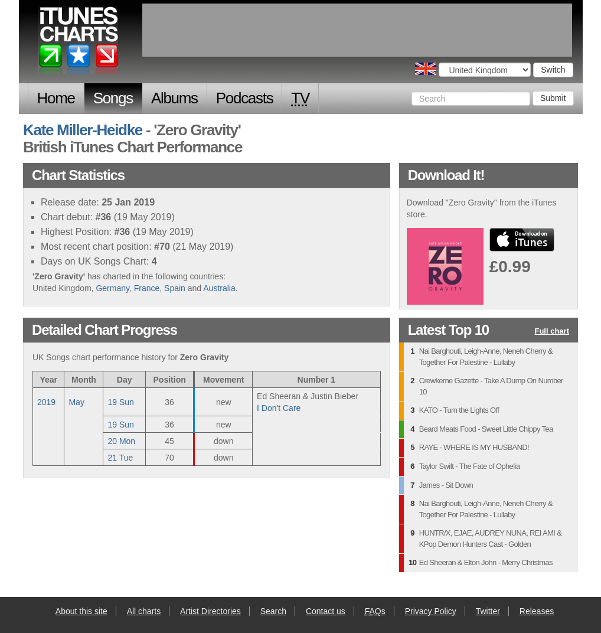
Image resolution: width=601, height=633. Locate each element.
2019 (46, 402)
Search (273, 611)
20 (121, 441)
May (76, 402)
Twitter (488, 611)
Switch (553, 69)
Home (56, 98)
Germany (112, 288)
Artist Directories (210, 611)
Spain (174, 288)
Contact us (325, 611)
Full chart (551, 331)
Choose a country (425, 69)
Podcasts (244, 98)
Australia (219, 288)
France (147, 288)
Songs (113, 98)
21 (120, 457)
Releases (537, 611)
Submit (553, 98)
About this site (81, 611)
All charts (144, 611)
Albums (174, 98)
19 (120, 402)
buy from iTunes (521, 240)
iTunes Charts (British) (79, 43)
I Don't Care (278, 408)
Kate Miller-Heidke (82, 130)
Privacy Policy (430, 611)
